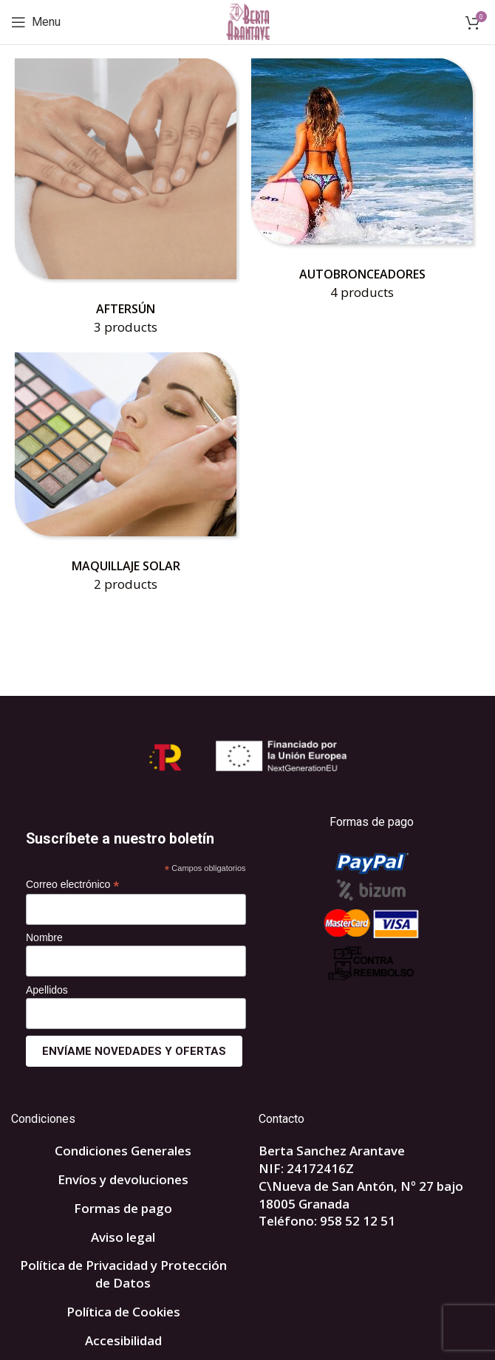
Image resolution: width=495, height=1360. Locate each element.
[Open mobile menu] (36, 22)
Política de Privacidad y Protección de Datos (123, 1274)
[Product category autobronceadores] (362, 184)
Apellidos (47, 990)
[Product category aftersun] (125, 201)
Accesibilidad (123, 1340)
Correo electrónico (72, 885)
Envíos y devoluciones (123, 1179)
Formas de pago (123, 1208)
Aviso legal (123, 1237)
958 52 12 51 (357, 1220)
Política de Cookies (123, 1311)
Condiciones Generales (123, 1150)
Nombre (44, 937)
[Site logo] (247, 21)
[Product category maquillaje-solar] (125, 477)
